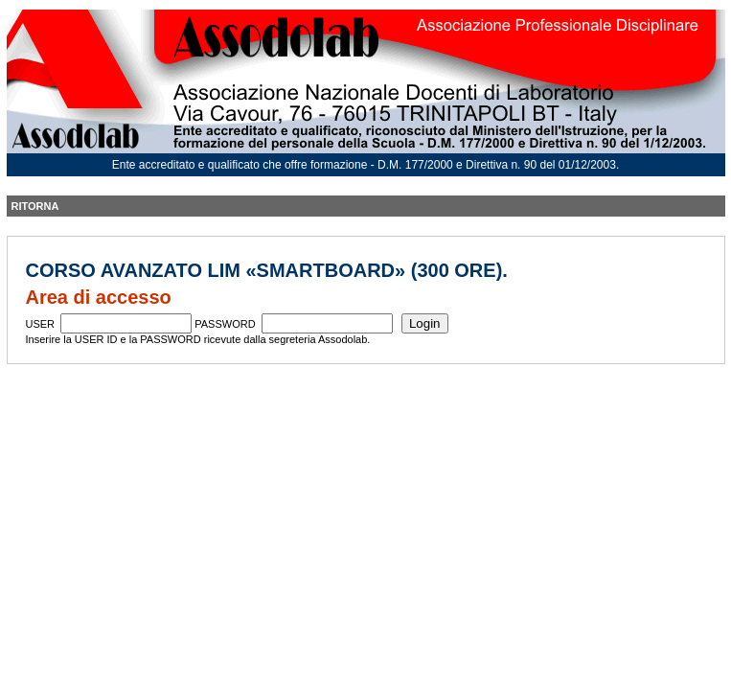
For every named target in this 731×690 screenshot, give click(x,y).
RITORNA (35, 206)
